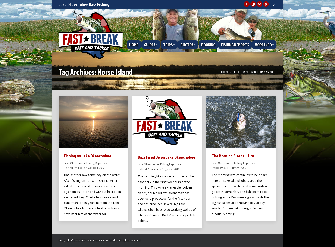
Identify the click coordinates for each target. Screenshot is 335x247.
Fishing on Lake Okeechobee (87, 156)
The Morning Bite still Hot (233, 156)
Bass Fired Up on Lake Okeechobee (166, 157)
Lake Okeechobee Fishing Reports (84, 163)
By (74, 168)
